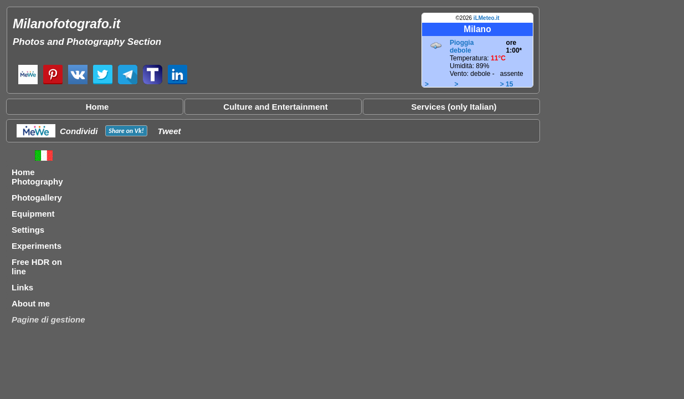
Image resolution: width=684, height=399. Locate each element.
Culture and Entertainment (275, 106)
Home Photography (37, 176)
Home (97, 106)
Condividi (78, 131)
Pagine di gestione (48, 319)
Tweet (169, 131)
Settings (28, 229)
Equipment (33, 213)
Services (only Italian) (453, 106)
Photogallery (37, 197)
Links (22, 287)
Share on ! (126, 131)
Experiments (36, 245)
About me (31, 303)
